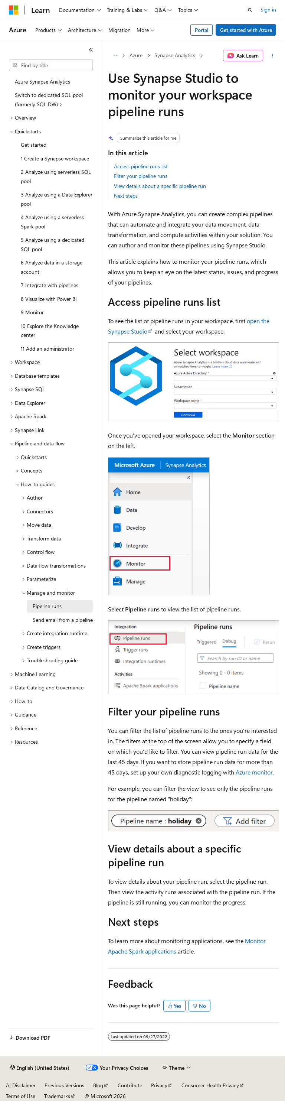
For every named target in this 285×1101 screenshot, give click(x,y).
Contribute (130, 1085)
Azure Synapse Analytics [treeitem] (42, 81)
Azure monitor (254, 772)
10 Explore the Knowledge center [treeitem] (50, 330)
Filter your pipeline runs (140, 175)
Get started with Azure (246, 29)
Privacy (159, 1085)
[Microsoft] (14, 10)
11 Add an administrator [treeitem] (47, 348)
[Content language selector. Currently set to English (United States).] (40, 1068)
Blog (98, 1085)
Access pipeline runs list (141, 166)
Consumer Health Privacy (210, 1085)
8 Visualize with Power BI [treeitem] (49, 298)
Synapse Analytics (174, 55)
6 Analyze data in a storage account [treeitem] (51, 267)
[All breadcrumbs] (114, 56)
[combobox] (51, 65)
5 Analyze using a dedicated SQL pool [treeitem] (52, 244)
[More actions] (272, 56)
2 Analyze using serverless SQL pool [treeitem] (56, 176)
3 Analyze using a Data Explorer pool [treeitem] (56, 199)
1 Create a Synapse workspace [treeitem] (55, 158)
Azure (136, 55)
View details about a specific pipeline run (160, 185)
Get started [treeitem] (33, 144)
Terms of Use (20, 1096)
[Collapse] (91, 49)
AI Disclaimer (21, 1085)
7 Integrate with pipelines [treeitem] (49, 285)
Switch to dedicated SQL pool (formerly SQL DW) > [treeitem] (49, 99)
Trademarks (57, 1096)
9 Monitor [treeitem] (32, 312)
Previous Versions (64, 1085)
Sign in (268, 9)
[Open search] (250, 10)
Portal (202, 29)
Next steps (126, 195)
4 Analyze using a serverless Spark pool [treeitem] (52, 222)
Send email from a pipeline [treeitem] (63, 619)
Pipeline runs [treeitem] (47, 606)
